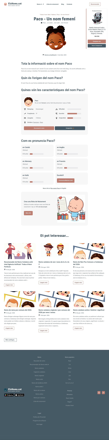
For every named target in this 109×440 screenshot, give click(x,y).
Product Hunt (70, 405)
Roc (69, 379)
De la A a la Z (70, 383)
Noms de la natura (39, 390)
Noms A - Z (40, 4)
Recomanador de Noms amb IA (39, 365)
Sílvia (69, 368)
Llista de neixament (52, 4)
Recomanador (99, 4)
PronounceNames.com (66, 180)
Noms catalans (39, 368)
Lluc (69, 372)
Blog (62, 4)
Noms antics (39, 394)
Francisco (36, 122)
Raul (69, 361)
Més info (28, 213)
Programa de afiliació (39, 421)
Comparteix (70, 128)
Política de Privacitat (39, 417)
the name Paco (55, 188)
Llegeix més (9, 285)
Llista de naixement (39, 401)
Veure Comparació (97, 46)
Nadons (54, 15)
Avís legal (39, 424)
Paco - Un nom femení (63, 15)
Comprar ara (97, 41)
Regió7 (70, 402)
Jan (69, 376)
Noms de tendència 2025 (39, 383)
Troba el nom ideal (45, 15)
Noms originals (39, 376)
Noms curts (39, 379)
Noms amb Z (39, 387)
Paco (41, 122)
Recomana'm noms (39, 128)
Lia (70, 365)
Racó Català (69, 398)
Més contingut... (10, 340)
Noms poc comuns (39, 398)
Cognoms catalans (39, 372)
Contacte (69, 4)
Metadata (70, 394)
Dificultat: (25, 154)
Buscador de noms (39, 361)
